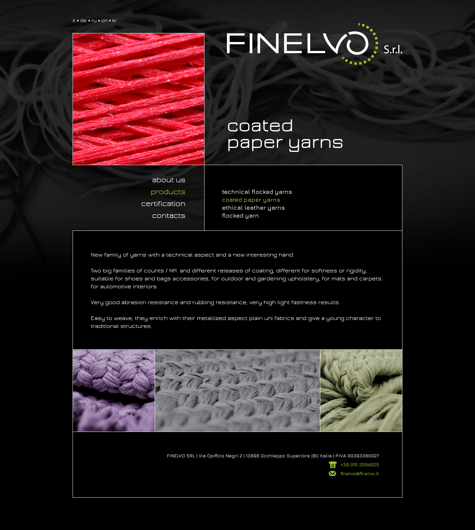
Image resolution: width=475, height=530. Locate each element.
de (83, 20)
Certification (163, 204)
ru (94, 20)
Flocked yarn (240, 215)
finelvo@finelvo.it (359, 473)
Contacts (168, 216)
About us (168, 180)
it (74, 20)
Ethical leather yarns (253, 207)
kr (114, 20)
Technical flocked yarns (257, 191)
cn (104, 20)
